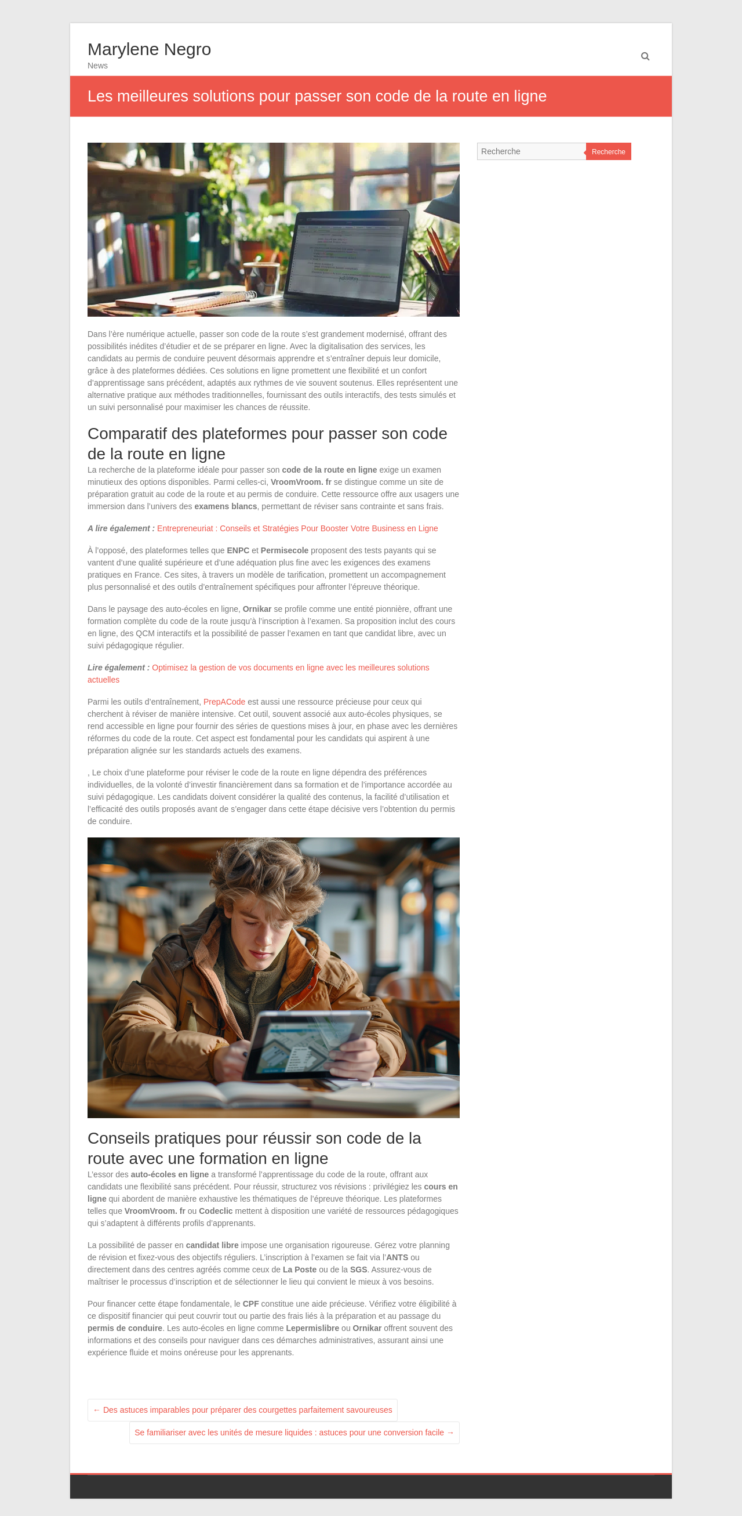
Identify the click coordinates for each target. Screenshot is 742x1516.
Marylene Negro (149, 49)
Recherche (608, 152)
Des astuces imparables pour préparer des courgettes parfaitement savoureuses (242, 1410)
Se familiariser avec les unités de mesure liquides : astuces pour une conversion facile (294, 1432)
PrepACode (224, 701)
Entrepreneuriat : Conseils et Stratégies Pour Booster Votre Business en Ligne (297, 528)
